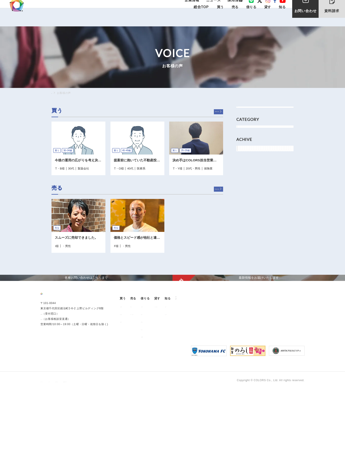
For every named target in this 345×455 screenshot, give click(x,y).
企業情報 (197, 7)
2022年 (246, 187)
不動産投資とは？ (133, 384)
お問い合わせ (305, 19)
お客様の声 (267, 369)
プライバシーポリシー (54, 446)
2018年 (246, 206)
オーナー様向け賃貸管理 (237, 369)
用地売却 (157, 369)
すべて (245, 111)
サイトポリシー (84, 446)
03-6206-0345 (49, 390)
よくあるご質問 (270, 377)
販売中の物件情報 (133, 369)
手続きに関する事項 (112, 446)
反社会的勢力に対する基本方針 (150, 446)
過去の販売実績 (132, 377)
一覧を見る (210, 111)
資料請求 (335, 10)
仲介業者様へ (195, 377)
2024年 (246, 177)
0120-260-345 (49, 395)
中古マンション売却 (164, 377)
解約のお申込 (195, 392)
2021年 (246, 196)
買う (244, 139)
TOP (54, 92)
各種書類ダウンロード (201, 384)
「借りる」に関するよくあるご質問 (199, 400)
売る (244, 149)
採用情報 (234, 7)
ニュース (215, 7)
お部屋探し (194, 369)
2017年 (246, 216)
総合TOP (201, 18)
